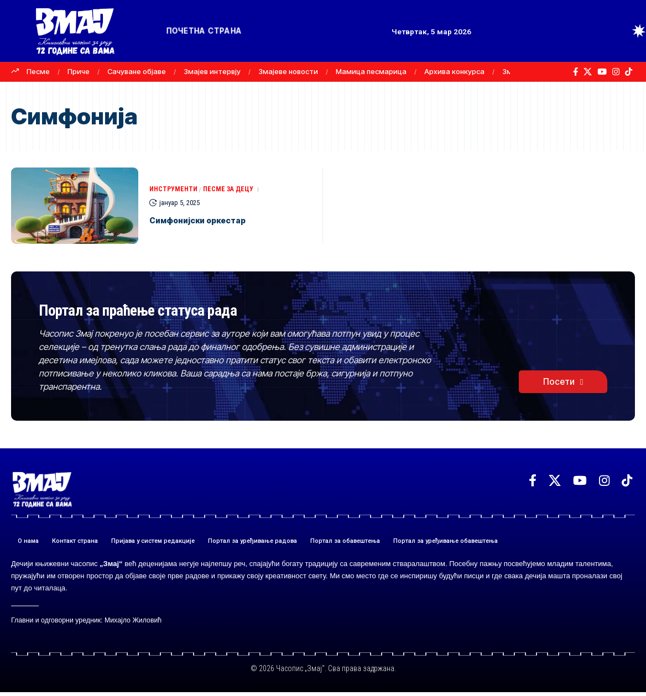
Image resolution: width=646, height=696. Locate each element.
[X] (588, 72)
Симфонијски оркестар (216, 220)
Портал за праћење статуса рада (192, 310)
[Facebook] (575, 72)
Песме (38, 71)
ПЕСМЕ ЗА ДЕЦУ (232, 189)
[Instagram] (615, 72)
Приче (78, 71)
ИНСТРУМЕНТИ (174, 189)
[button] (618, 31)
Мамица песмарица (371, 71)
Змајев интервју (212, 71)
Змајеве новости (288, 71)
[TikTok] (628, 72)
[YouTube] (602, 72)
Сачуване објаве (136, 71)
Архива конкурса (454, 71)
